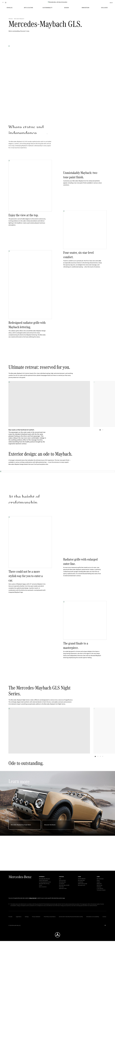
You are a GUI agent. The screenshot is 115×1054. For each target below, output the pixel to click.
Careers (98, 882)
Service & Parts (62, 880)
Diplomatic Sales (63, 888)
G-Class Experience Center (45, 882)
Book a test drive (42, 887)
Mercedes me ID (81, 885)
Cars (60, 878)
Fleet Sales (61, 887)
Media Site (99, 883)
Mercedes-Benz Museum (44, 878)
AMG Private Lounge (82, 883)
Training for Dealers (101, 890)
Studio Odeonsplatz (43, 880)
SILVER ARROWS (81, 878)
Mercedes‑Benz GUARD (64, 885)
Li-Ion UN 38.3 (100, 888)
